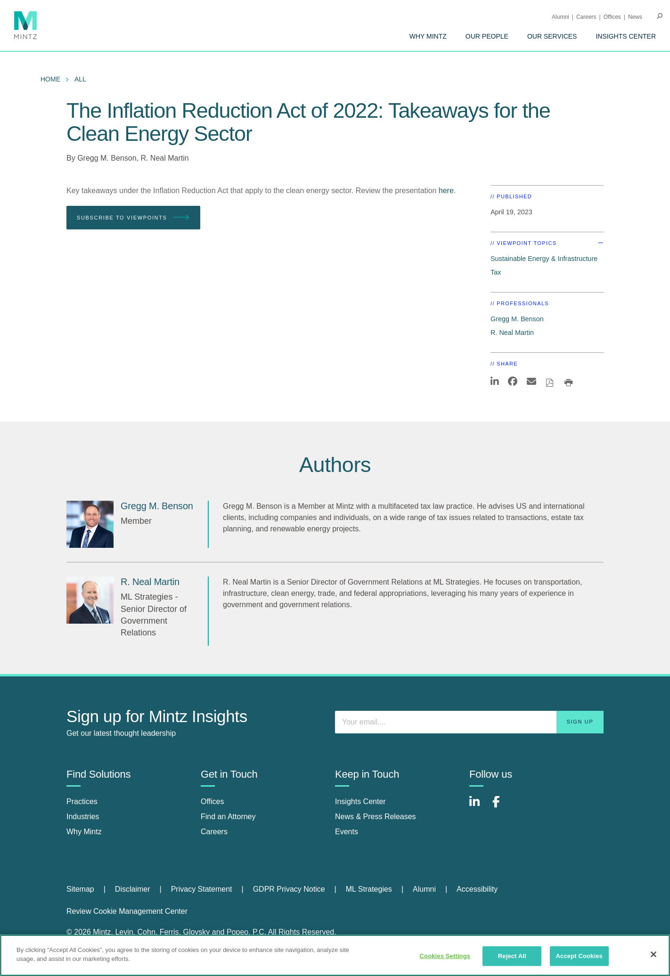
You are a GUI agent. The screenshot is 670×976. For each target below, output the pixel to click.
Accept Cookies (579, 956)
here (446, 191)
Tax (495, 272)
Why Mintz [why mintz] (84, 832)
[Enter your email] (469, 722)
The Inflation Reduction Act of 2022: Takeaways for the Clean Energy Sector (308, 122)
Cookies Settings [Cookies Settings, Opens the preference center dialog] (445, 956)
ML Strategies (369, 889)
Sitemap (80, 889)
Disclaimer (132, 889)
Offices (612, 17)
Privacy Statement (201, 889)
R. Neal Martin (164, 158)
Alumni (560, 17)
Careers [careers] (214, 832)
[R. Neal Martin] (90, 600)
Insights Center (626, 36)
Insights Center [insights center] (360, 801)
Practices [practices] (82, 801)
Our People (487, 36)
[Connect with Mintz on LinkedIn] (478, 806)
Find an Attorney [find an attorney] (228, 817)
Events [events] (346, 832)
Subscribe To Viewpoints (133, 218)
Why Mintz (428, 36)
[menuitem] (428, 36)
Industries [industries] (82, 817)
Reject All (512, 956)
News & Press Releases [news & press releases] (375, 817)
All (80, 79)
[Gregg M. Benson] (90, 524)
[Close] (653, 954)
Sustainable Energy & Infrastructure (543, 258)
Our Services (552, 36)
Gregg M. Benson (106, 158)
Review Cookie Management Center (127, 911)
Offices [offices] (212, 801)
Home (50, 79)
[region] (335, 955)
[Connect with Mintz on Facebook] (501, 806)
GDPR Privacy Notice (289, 889)
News (635, 17)
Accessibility (477, 889)
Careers (586, 17)
